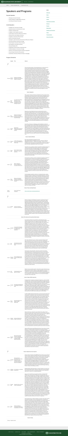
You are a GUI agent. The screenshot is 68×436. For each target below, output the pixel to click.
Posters (47, 25)
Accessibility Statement (26, 433)
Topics (47, 32)
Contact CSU (17, 431)
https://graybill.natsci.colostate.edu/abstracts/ (32, 191)
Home (7, 5)
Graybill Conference (28, 1)
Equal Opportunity (31, 431)
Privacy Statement (40, 431)
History (47, 17)
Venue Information (15, 5)
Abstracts (48, 12)
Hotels (47, 19)
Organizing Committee (50, 21)
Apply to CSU (11, 431)
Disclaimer (24, 431)
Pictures (47, 23)
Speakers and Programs (50, 30)
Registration (48, 28)
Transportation (24, 5)
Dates (47, 14)
